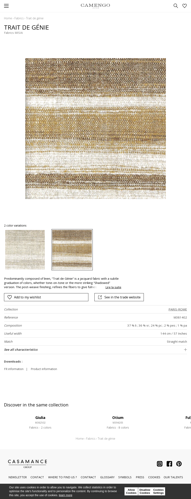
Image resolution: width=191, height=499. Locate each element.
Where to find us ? (62, 477)
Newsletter (17, 477)
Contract (88, 477)
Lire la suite (113, 287)
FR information (13, 369)
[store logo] (95, 6)
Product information (44, 369)
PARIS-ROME (178, 309)
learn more (65, 495)
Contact (37, 477)
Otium (118, 417)
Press (140, 477)
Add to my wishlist (24, 297)
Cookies (154, 477)
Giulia (40, 417)
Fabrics (19, 18)
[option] (25, 250)
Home (8, 18)
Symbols (125, 477)
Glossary (107, 477)
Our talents (173, 477)
